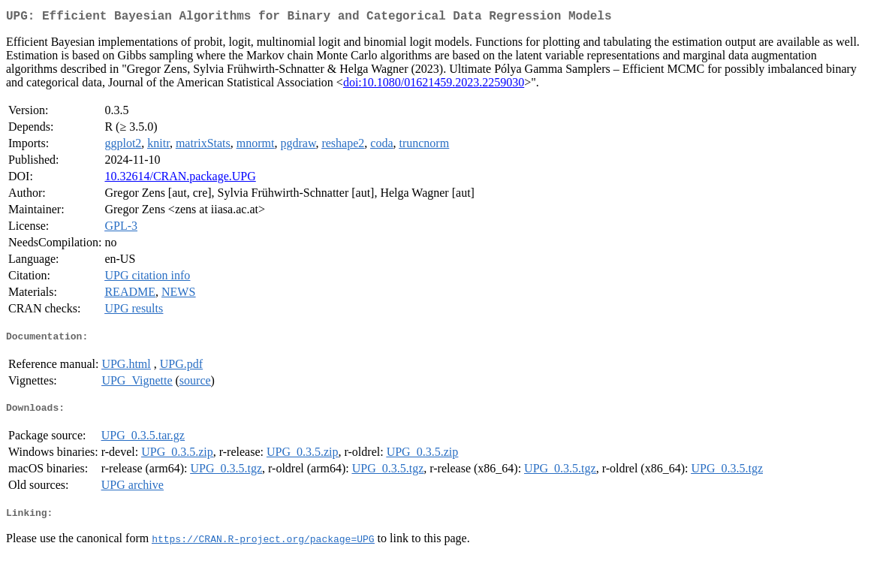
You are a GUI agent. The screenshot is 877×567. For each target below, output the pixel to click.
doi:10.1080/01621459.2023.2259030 (433, 85)
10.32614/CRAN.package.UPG (179, 179)
